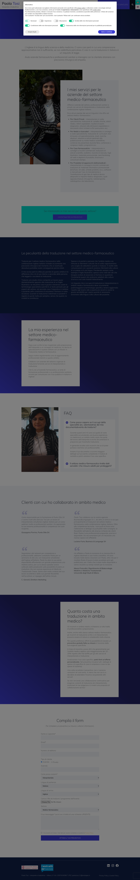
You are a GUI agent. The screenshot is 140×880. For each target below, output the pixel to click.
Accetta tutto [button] (108, 28)
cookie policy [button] (96, 6)
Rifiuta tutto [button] (93, 28)
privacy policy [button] (81, 4)
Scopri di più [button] (32, 28)
